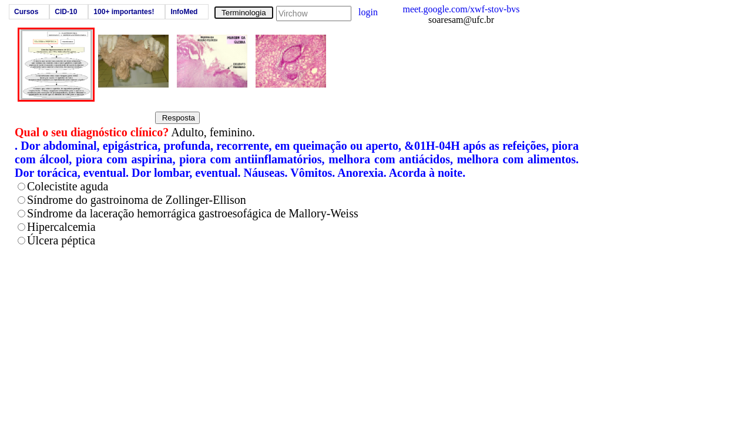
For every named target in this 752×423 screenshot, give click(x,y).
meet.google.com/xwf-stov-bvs (460, 9)
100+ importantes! (123, 12)
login (368, 12)
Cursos (26, 12)
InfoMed (183, 12)
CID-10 (66, 12)
